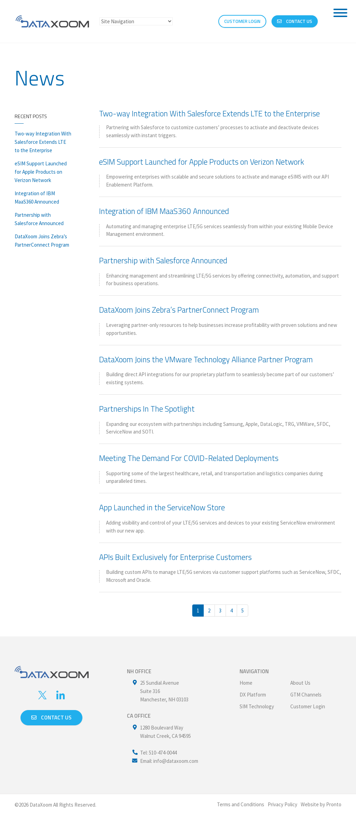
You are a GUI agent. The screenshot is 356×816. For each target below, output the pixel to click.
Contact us (51, 718)
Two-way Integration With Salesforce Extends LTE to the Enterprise (43, 142)
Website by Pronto (321, 804)
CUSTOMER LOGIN (242, 21)
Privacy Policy (282, 804)
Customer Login (307, 706)
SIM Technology (257, 706)
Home (246, 682)
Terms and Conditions (240, 804)
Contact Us (294, 21)
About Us (300, 682)
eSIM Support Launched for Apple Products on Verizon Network (41, 171)
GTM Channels (306, 694)
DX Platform (253, 694)
